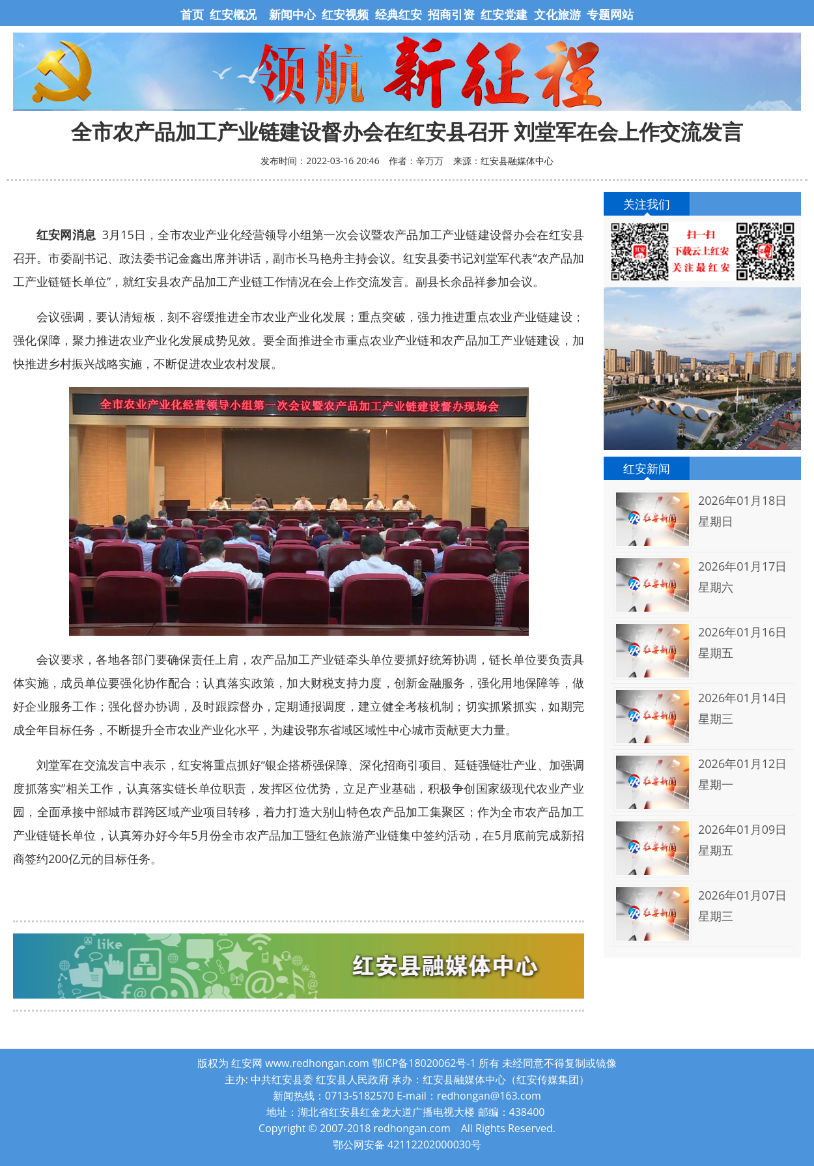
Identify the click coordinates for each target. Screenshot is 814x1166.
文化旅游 (556, 14)
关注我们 (646, 204)
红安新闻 (646, 468)
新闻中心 (292, 14)
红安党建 (504, 14)
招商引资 (451, 14)
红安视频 (345, 14)
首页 (193, 14)
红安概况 (233, 14)
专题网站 (610, 14)
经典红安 (398, 14)
